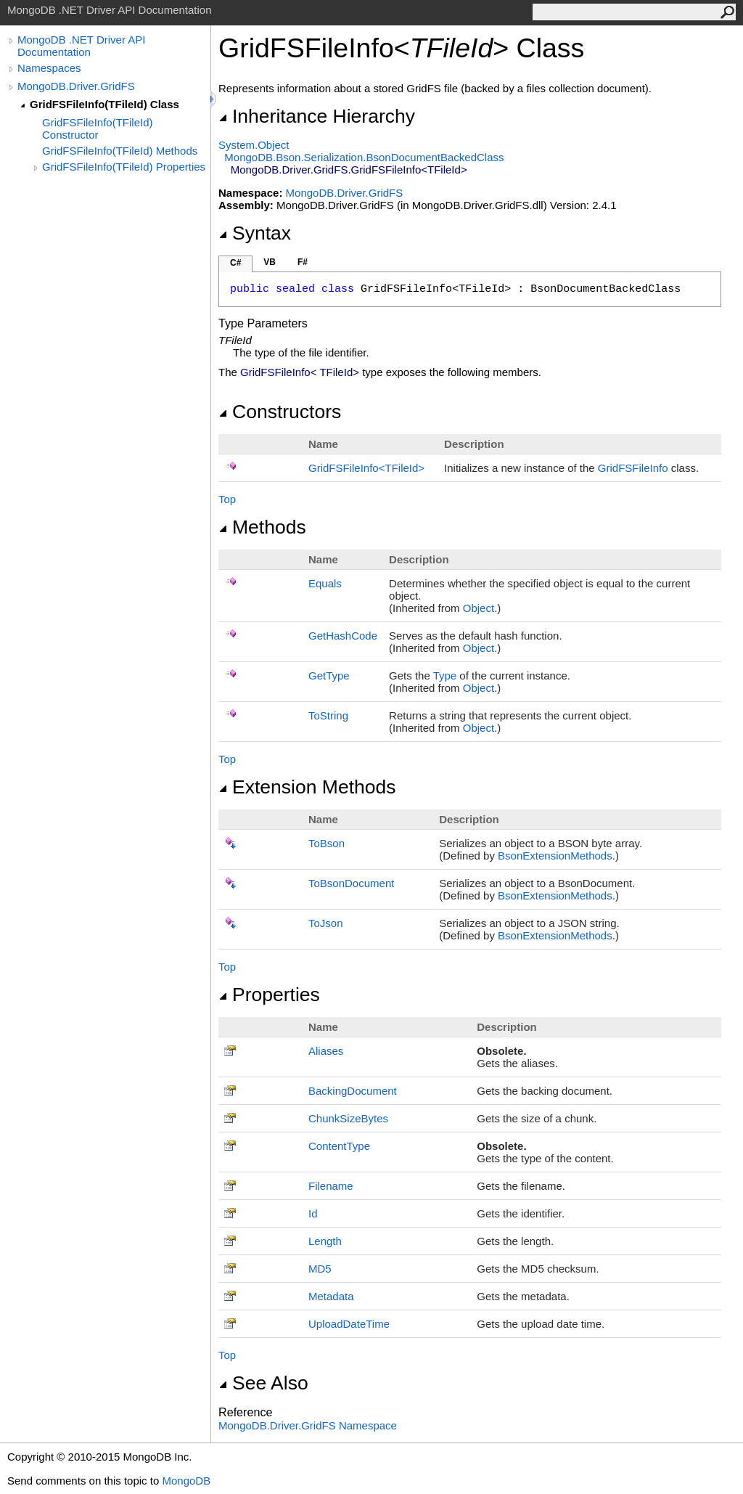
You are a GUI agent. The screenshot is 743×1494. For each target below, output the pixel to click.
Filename (330, 1186)
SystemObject (254, 145)
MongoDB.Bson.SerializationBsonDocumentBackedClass (364, 157)
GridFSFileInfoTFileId (366, 468)
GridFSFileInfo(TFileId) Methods (119, 150)
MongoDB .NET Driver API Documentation (81, 45)
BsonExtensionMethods (555, 855)
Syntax (254, 233)
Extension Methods (307, 787)
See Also (263, 1383)
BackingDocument (352, 1091)
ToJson (325, 923)
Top (227, 499)
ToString (328, 715)
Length (325, 1241)
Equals (325, 583)
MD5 (320, 1268)
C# (235, 263)
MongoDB (186, 1480)
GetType (329, 675)
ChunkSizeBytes (348, 1118)
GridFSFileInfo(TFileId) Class (104, 104)
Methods (262, 527)
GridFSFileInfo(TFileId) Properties (123, 166)
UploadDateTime (349, 1324)
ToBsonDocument (351, 883)
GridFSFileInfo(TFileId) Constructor (97, 128)
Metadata (331, 1296)
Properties (269, 994)
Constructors (279, 412)
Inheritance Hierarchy (316, 116)
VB (269, 262)
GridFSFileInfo (633, 468)
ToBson (326, 843)
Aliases (325, 1051)
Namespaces (49, 68)
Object (478, 608)
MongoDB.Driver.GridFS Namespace (307, 1425)
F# (302, 262)
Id (313, 1213)
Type (445, 675)
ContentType (339, 1146)
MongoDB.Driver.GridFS (76, 86)
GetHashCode (342, 635)
